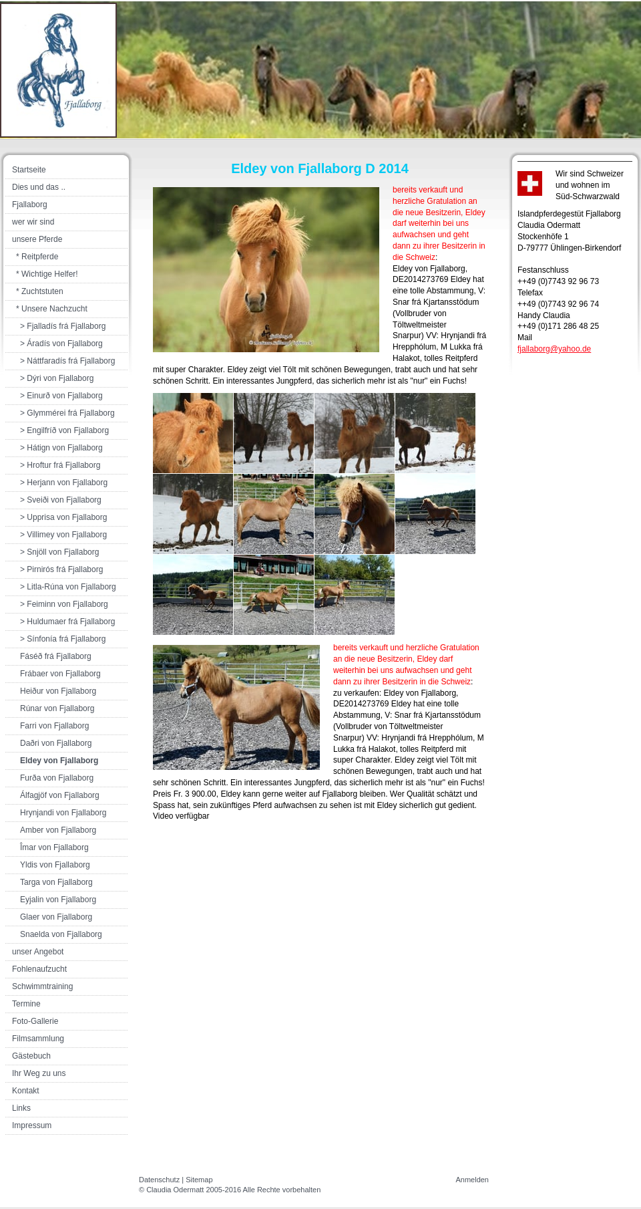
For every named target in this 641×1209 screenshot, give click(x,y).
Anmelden (472, 1180)
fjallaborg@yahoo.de (554, 349)
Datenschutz (159, 1180)
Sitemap (199, 1180)
